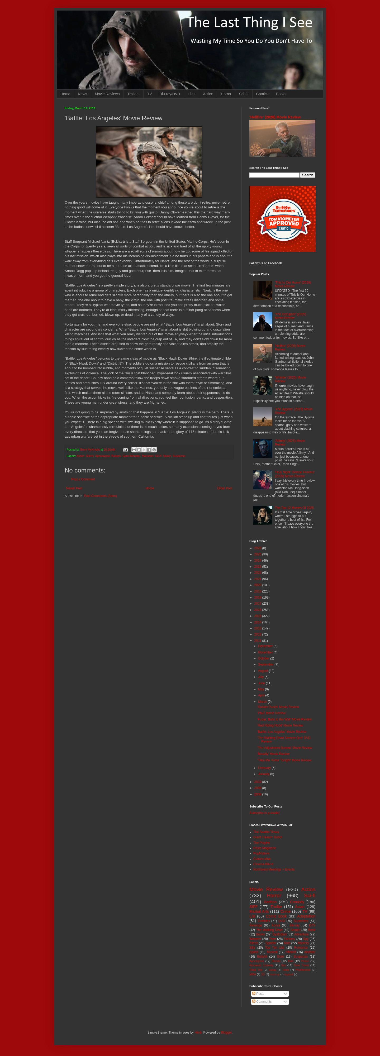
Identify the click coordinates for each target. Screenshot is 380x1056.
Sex (283, 965)
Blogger (226, 1032)
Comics (262, 94)
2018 (258, 597)
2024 (258, 560)
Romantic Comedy (261, 965)
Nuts (287, 943)
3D (263, 974)
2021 (258, 579)
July (261, 677)
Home (65, 94)
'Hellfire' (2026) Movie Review (275, 117)
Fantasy (289, 939)
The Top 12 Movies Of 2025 (294, 508)
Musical (272, 952)
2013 (258, 628)
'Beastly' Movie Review (273, 754)
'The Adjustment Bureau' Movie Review (284, 748)
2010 (258, 782)
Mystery (303, 943)
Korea (276, 925)
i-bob (198, 1032)
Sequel (295, 930)
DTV (312, 925)
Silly (252, 947)
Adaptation (306, 916)
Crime (286, 911)
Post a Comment (83, 479)
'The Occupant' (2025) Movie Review (290, 316)
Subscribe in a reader (264, 813)
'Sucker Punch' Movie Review (278, 707)
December (266, 646)
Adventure (301, 934)
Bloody (276, 961)
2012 (258, 634)
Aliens (90, 455)
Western (255, 939)
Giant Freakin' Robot (267, 837)
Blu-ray (294, 925)
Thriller (276, 907)
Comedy (297, 902)
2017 (258, 603)
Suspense (179, 455)
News (82, 94)
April (261, 695)
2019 (258, 591)
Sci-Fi (244, 94)
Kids (290, 961)
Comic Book (276, 916)
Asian (300, 907)
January (264, 774)
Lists (191, 94)
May (261, 689)
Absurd (291, 952)
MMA (252, 974)
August (263, 671)
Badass (116, 455)
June (262, 683)
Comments (262, 1002)
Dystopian (280, 934)
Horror (226, 94)
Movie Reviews (107, 94)
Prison (305, 961)
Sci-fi (158, 455)
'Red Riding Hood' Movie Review (280, 725)
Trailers (133, 94)
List (252, 916)
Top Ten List (274, 947)
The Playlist (261, 843)
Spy (306, 939)
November (266, 652)
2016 (258, 610)
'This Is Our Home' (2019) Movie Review (293, 284)
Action (208, 94)
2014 (258, 622)
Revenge (255, 925)
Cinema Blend (263, 864)
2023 (258, 566)
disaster (309, 952)
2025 (258, 554)
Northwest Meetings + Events (273, 869)
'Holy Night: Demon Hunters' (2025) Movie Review (295, 474)
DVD (281, 921)
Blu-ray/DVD (170, 94)
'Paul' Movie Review (271, 713)
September (266, 664)
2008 (258, 794)
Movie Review (266, 889)
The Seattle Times (266, 832)
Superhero (300, 921)
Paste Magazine (264, 848)
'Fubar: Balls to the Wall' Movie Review (284, 719)
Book (311, 930)
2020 (258, 585)
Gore (280, 956)
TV (149, 94)
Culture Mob (261, 859)
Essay (272, 969)
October (264, 658)
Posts (258, 994)
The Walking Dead (269, 930)
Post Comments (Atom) (100, 496)
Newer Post (74, 488)
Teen (272, 939)
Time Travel (301, 965)
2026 (258, 548)
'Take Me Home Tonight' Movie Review (284, 760)
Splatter (270, 943)
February (265, 768)
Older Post (224, 488)
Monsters (148, 455)
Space (167, 455)
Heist (286, 969)
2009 (258, 788)
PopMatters (261, 853)
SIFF (253, 907)
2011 (258, 641)
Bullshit (262, 956)
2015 (258, 616)
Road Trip (255, 969)
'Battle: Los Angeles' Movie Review (281, 732)
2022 (258, 573)
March (263, 702)
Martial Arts (259, 911)
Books (281, 94)
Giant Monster (131, 455)
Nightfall (288, 974)
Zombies (264, 921)
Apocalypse (102, 455)
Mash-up (274, 974)
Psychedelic (303, 969)
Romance (300, 947)
